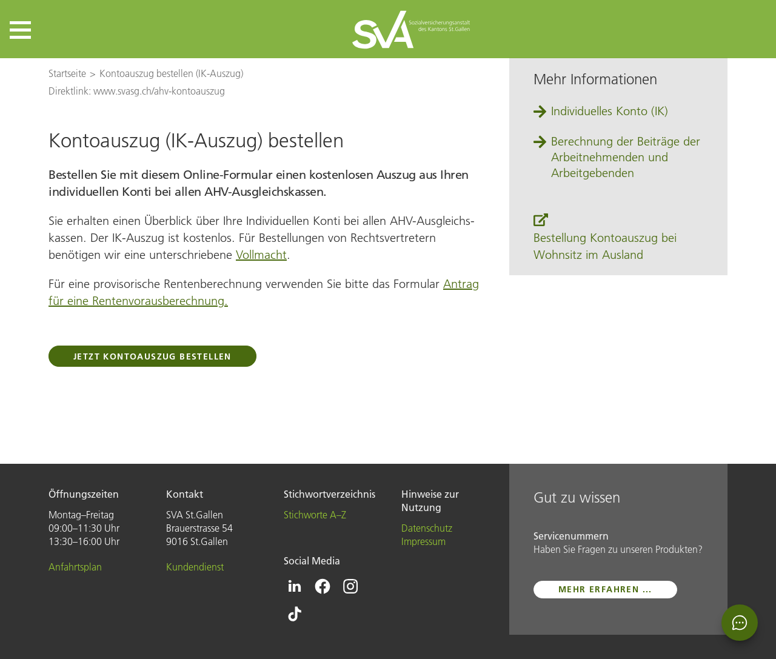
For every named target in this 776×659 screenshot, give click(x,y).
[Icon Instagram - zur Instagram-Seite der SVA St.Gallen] (350, 586)
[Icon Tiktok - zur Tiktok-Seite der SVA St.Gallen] (295, 614)
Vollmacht (261, 254)
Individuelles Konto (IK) (609, 111)
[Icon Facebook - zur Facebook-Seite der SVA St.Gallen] (322, 586)
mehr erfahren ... (605, 589)
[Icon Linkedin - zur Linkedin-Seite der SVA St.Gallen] (295, 586)
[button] (20, 30)
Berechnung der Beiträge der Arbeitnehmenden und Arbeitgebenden (625, 157)
